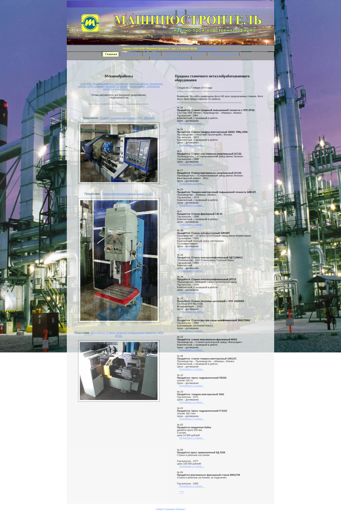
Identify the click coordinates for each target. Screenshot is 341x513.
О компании (131, 54)
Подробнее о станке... (191, 123)
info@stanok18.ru (208, 48)
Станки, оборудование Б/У (184, 54)
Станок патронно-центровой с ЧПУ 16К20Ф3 (127, 118)
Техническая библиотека (170, 58)
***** (181, 492)
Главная (160, 509)
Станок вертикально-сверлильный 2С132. (127, 193)
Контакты (152, 54)
